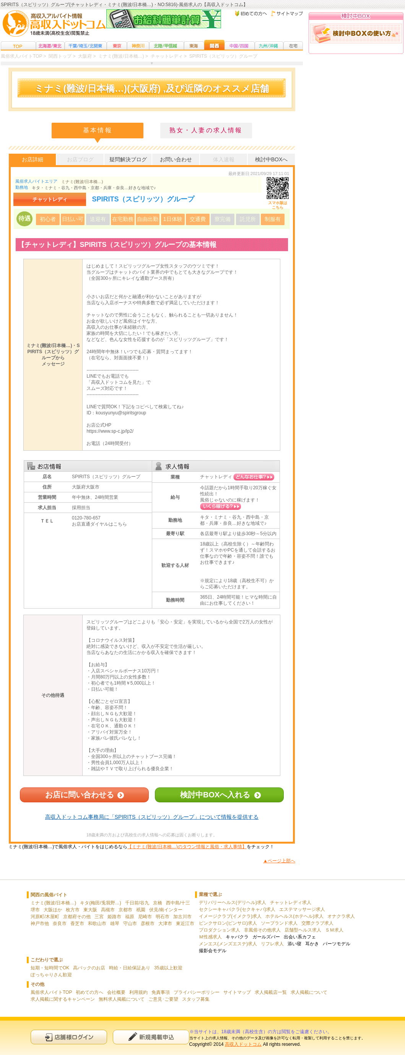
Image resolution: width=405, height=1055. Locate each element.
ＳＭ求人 (334, 930)
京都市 (125, 909)
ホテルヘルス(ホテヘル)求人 (294, 916)
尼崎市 (145, 916)
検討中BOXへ (271, 159)
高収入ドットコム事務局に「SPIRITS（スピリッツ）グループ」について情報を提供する (152, 817)
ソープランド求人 (279, 923)
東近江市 (185, 923)
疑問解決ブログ (128, 159)
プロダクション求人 (219, 930)
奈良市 (60, 923)
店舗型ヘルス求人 (303, 930)
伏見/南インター (165, 909)
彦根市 (148, 923)
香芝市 (77, 923)
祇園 (140, 909)
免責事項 (160, 992)
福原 (129, 916)
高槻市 (108, 909)
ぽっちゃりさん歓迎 (51, 974)
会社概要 (116, 992)
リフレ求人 (272, 943)
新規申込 (151, 1036)
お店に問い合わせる (79, 794)
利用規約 (138, 992)
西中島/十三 (178, 903)
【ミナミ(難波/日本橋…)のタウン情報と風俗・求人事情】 (186, 846)
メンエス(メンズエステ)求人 (228, 943)
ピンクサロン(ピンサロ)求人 (228, 923)
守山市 (130, 923)
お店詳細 (32, 159)
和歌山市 (97, 923)
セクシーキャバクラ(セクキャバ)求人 (237, 909)
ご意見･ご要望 (163, 999)
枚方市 (73, 909)
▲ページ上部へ (279, 860)
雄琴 (114, 923)
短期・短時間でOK (50, 968)
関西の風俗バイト (49, 895)
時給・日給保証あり (129, 968)
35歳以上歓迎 (168, 968)
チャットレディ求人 (290, 902)
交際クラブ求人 (317, 923)
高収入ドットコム (243, 1044)
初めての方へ (89, 992)
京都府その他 (77, 916)
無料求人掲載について (122, 999)
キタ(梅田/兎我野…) (100, 903)
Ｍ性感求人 (210, 937)
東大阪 (90, 909)
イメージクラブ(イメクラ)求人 (230, 916)
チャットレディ (216, 476)
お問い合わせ (176, 159)
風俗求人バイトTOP (51, 992)
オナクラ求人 (341, 916)
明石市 (162, 916)
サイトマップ (237, 992)
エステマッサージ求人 (302, 909)
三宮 (99, 916)
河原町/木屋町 (45, 916)
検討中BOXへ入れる (215, 794)
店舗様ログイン (69, 1036)
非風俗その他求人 (262, 930)
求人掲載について (309, 992)
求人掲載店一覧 (271, 992)
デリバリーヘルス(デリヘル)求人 (232, 902)
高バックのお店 (89, 968)
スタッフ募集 (196, 999)
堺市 (35, 909)
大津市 (165, 923)
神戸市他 (40, 923)
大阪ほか (53, 909)
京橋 (157, 903)
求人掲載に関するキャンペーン (63, 999)
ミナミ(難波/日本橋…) (82, 181)
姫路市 (114, 916)
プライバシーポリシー (197, 992)
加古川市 (182, 916)
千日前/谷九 (137, 903)
